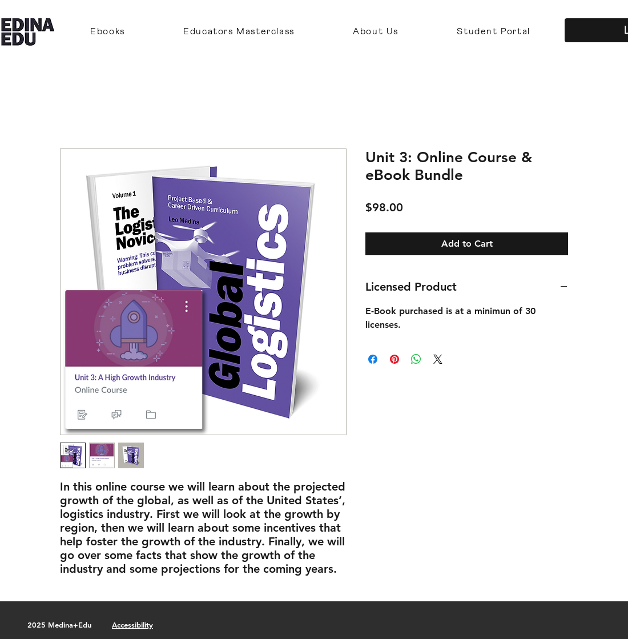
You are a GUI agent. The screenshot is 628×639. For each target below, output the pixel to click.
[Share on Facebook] (373, 359)
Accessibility (132, 624)
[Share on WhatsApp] (416, 359)
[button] (107, 32)
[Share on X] (438, 359)
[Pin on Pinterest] (394, 359)
